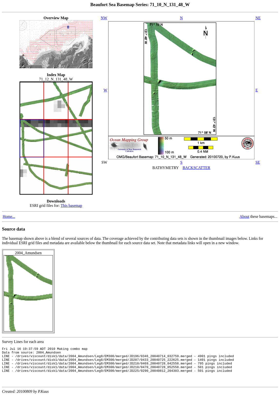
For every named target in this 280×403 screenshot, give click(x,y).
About (244, 216)
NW (104, 18)
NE (258, 18)
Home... (9, 216)
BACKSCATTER (196, 168)
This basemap (71, 205)
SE (257, 162)
